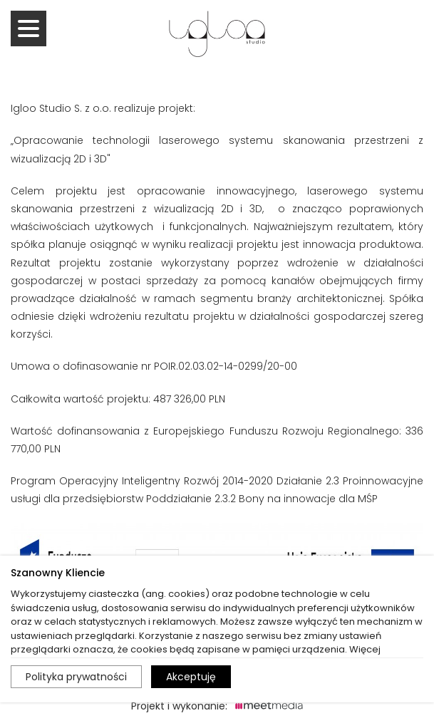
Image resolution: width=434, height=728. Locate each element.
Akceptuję (191, 677)
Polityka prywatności (76, 677)
